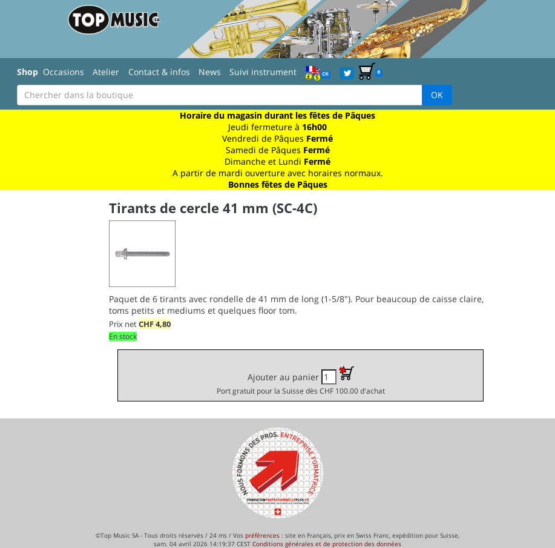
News (210, 72)
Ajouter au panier (301, 380)
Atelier (106, 72)
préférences (262, 535)
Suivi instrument (263, 72)
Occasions (63, 72)
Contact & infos (159, 72)
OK (437, 95)
